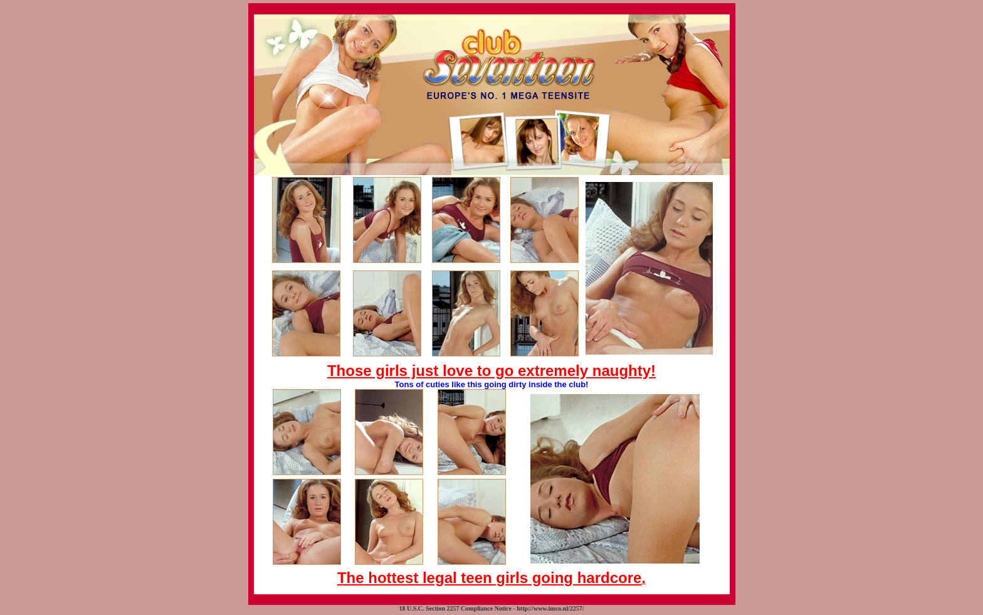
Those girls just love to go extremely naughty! (491, 370)
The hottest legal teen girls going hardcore (489, 577)
